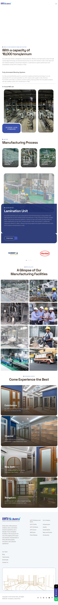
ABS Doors (32, 532)
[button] (29, 72)
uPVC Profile (33, 524)
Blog (3, 554)
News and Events (47, 532)
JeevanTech (17, 598)
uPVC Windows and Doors (35, 521)
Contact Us (5, 562)
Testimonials (5, 557)
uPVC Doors (33, 530)
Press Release (33, 535)
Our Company (46, 520)
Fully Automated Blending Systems (13, 72)
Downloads (5, 560)
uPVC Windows (34, 527)
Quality (45, 527)
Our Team (4, 552)
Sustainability (46, 530)
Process (6, 159)
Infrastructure (46, 524)
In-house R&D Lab (8, 86)
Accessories (46, 535)
